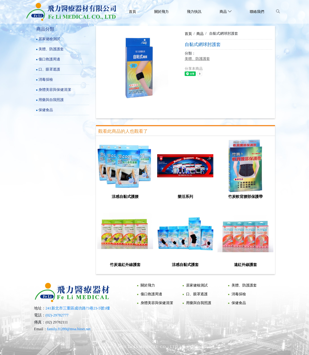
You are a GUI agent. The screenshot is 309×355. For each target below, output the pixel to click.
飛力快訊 (194, 12)
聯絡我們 (257, 12)
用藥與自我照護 (51, 100)
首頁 (132, 12)
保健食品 (46, 110)
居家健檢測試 (49, 39)
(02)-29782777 (56, 315)
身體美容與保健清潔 (55, 90)
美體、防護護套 (51, 49)
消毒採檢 (46, 79)
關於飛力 (161, 12)
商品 (200, 33)
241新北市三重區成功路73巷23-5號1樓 (77, 308)
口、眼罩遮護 (49, 69)
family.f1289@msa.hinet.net (69, 329)
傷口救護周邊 (49, 59)
